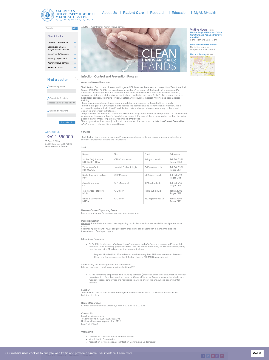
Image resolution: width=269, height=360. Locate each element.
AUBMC (84, 27)
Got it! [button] (257, 353)
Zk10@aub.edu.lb (153, 167)
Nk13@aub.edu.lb (153, 175)
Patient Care (96, 27)
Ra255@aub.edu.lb (154, 198)
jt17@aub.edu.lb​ (152, 183)
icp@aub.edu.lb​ (96, 316)
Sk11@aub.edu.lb (153, 159)
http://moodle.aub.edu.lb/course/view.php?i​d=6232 (108, 267)
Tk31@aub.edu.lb (153, 191)
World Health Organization (102, 339)
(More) (64, 146)
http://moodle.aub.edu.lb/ (125, 254)
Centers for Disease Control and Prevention (111, 336)
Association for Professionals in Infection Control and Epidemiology (122, 342)
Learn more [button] (124, 353)
